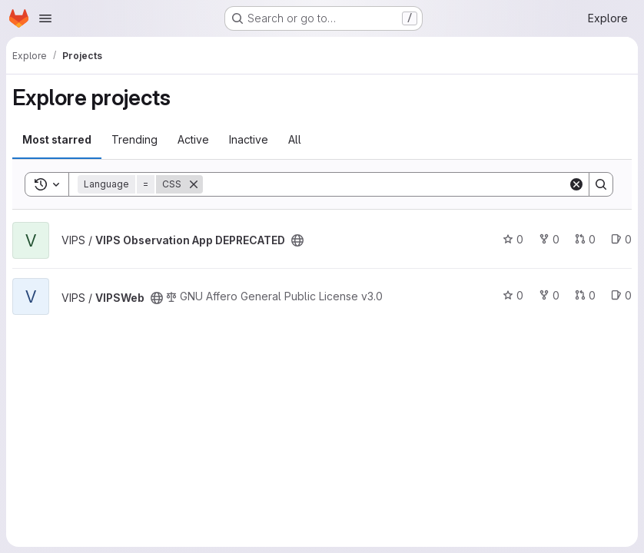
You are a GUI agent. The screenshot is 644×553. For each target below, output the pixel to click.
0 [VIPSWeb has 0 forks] (549, 295)
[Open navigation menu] (45, 18)
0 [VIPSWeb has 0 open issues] (621, 295)
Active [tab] (193, 139)
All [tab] (294, 139)
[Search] (385, 184)
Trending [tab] (134, 139)
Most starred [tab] (56, 139)
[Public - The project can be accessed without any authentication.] (297, 240)
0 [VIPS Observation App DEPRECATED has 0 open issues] (621, 239)
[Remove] (193, 184)
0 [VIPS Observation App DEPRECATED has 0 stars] (513, 239)
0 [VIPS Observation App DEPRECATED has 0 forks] (549, 239)
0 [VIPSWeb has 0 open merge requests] (585, 295)
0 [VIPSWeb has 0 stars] (513, 295)
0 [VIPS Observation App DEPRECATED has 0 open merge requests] (585, 239)
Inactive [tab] (248, 139)
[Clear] (576, 184)
